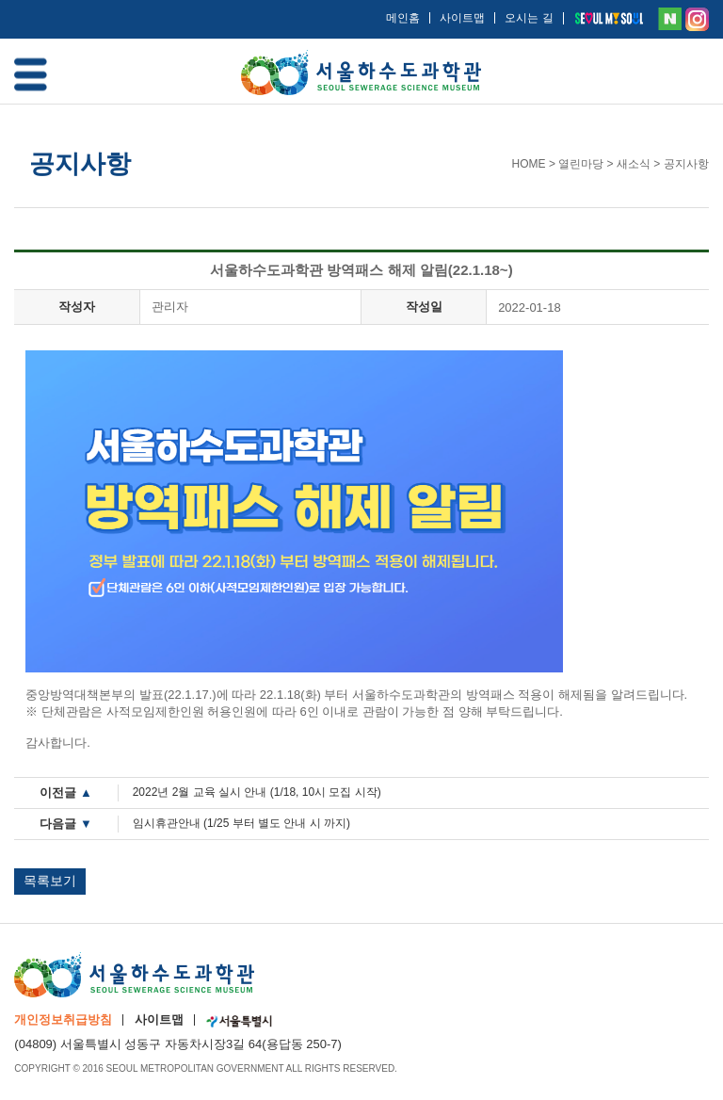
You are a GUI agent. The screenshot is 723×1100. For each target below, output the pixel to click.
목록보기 (50, 880)
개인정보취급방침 (63, 1019)
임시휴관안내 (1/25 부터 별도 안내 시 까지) (241, 823)
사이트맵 (462, 18)
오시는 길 (529, 18)
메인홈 (403, 18)
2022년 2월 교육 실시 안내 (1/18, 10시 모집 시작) (257, 792)
